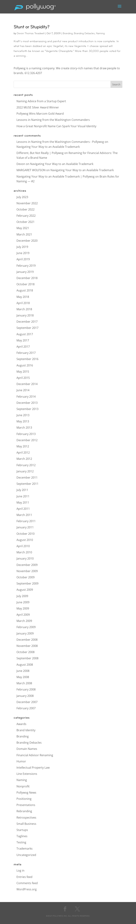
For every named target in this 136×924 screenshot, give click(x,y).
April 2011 (23, 509)
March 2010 (24, 552)
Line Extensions (26, 774)
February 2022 (26, 216)
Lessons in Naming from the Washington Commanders (53, 120)
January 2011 (25, 527)
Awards (21, 724)
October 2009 (25, 577)
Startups (22, 830)
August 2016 (24, 365)
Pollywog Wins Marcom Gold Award (40, 114)
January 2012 (25, 471)
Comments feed (27, 883)
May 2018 (22, 297)
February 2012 (26, 465)
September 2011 (27, 484)
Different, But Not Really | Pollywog (40, 153)
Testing (21, 842)
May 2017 (22, 340)
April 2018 (23, 303)
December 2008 (27, 640)
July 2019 (22, 247)
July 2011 (22, 490)
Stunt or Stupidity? (31, 27)
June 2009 (22, 602)
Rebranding (24, 811)
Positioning (24, 799)
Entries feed (24, 877)
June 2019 (22, 253)
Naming (100, 33)
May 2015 (22, 371)
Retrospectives (26, 817)
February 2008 (26, 689)
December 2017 (27, 322)
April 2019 (23, 259)
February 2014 (26, 396)
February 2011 (26, 521)
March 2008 (24, 683)
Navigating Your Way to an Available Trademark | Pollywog (55, 176)
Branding (68, 33)
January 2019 (25, 272)
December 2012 (27, 440)
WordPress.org (26, 889)
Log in (20, 870)
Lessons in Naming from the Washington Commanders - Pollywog (60, 142)
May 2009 (22, 608)
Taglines (21, 836)
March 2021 (24, 234)
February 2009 (26, 627)
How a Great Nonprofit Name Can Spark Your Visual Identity (56, 126)
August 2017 (24, 334)
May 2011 (22, 502)
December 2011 (27, 477)
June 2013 (22, 415)
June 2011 (22, 496)
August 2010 (24, 540)
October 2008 (25, 652)
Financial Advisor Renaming (34, 755)
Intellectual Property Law (33, 767)
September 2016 (27, 359)
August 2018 (24, 290)
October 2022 (25, 209)
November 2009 (27, 571)
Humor (21, 761)
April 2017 (23, 347)
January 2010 (25, 558)
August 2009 (24, 590)
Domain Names (26, 749)
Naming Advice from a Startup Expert (41, 101)
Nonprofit (23, 786)
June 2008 (22, 671)
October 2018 (25, 284)
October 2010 (25, 534)
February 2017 (26, 353)
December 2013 (27, 403)
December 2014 (27, 384)
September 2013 (27, 409)
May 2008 (22, 677)
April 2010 (23, 546)
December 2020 (27, 241)
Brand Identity (25, 730)
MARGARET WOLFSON (31, 170)
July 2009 (22, 596)
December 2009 (27, 565)
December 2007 (27, 702)
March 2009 (24, 621)
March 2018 (24, 309)
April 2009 (23, 615)
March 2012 (24, 459)
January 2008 (25, 696)
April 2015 (23, 378)
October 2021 (25, 222)
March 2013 (24, 427)
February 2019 (26, 266)
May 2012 (22, 446)
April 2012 (23, 452)
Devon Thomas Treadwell (30, 33)
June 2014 (22, 390)
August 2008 (24, 665)
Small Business (26, 824)
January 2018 (25, 315)
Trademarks (24, 848)
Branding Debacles (84, 33)
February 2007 (26, 708)
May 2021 (22, 228)
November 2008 (27, 646)
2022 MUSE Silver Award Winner (37, 107)
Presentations (25, 805)
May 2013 (22, 421)
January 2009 (25, 633)
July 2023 (22, 197)
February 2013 (26, 434)
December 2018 (27, 278)
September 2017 (27, 328)
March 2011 (24, 515)
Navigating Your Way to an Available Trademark (48, 147)
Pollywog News (26, 792)
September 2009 (27, 583)
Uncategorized (26, 855)
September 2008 (27, 658)
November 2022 (27, 203)
